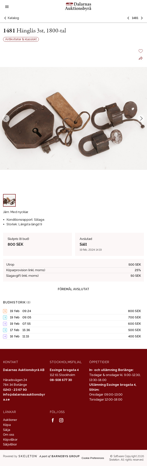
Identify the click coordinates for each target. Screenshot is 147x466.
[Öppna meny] (7, 6)
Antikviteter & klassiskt (21, 39)
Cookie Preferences (93, 458)
